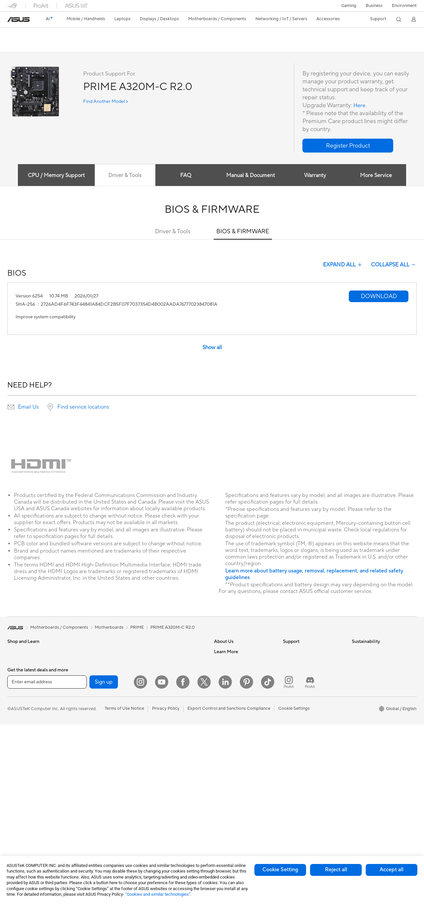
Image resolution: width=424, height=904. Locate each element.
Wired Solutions (91, 831)
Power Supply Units (95, 731)
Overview (16, 45)
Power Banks (157, 801)
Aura (218, 821)
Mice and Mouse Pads (165, 731)
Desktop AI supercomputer (170, 681)
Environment (404, 5)
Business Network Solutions (171, 652)
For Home (17, 702)
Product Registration (303, 671)
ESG (356, 652)
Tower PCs (17, 801)
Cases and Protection (165, 771)
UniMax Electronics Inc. (237, 721)
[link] (18, 19)
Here (360, 106)
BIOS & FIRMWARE (242, 232)
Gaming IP (154, 831)
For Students (19, 732)
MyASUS (292, 721)
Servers (151, 691)
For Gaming (18, 742)
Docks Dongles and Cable (169, 791)
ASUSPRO (224, 771)
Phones (14, 662)
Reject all (336, 869)
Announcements (229, 671)
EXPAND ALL (343, 265)
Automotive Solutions (235, 781)
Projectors (17, 782)
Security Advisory (300, 701)
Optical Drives (90, 741)
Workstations (89, 652)
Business (374, 5)
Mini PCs (16, 831)
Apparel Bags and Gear (166, 761)
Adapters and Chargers (167, 781)
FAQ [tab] (185, 175)
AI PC (219, 741)
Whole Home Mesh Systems (103, 811)
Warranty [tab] (316, 175)
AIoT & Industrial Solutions (169, 671)
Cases (82, 711)
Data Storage (89, 751)
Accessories (19, 682)
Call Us (290, 691)
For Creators (19, 722)
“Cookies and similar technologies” (157, 894)
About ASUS (226, 652)
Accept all (391, 869)
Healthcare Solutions (27, 672)
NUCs (13, 821)
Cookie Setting (280, 869)
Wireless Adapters (94, 821)
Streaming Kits (158, 751)
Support (97, 45)
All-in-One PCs (21, 791)
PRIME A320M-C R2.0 (42, 34)
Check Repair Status (303, 652)
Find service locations (83, 407)
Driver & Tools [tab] (122, 175)
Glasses (83, 671)
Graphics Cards (91, 701)
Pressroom (224, 691)
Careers (222, 661)
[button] (348, 5)
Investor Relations (231, 681)
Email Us (28, 407)
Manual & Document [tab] (250, 175)
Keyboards (155, 721)
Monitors (16, 772)
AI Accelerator (90, 771)
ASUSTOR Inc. (228, 701)
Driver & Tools (172, 232)
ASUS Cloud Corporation (239, 711)
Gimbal (151, 821)
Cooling (83, 721)
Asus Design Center (233, 761)
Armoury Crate (228, 811)
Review (72, 45)
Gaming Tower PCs (25, 811)
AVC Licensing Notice (235, 791)
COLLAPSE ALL (394, 265)
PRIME (137, 627)
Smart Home (156, 701)
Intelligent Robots (161, 661)
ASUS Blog (225, 801)
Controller (154, 811)
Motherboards (90, 692)
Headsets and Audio (164, 741)
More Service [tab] (378, 175)
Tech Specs (45, 45)
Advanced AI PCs (231, 751)
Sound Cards (88, 781)
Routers (83, 801)
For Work (16, 712)
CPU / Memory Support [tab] (53, 175)
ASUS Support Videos (304, 711)
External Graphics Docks (100, 761)
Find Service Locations (305, 661)
